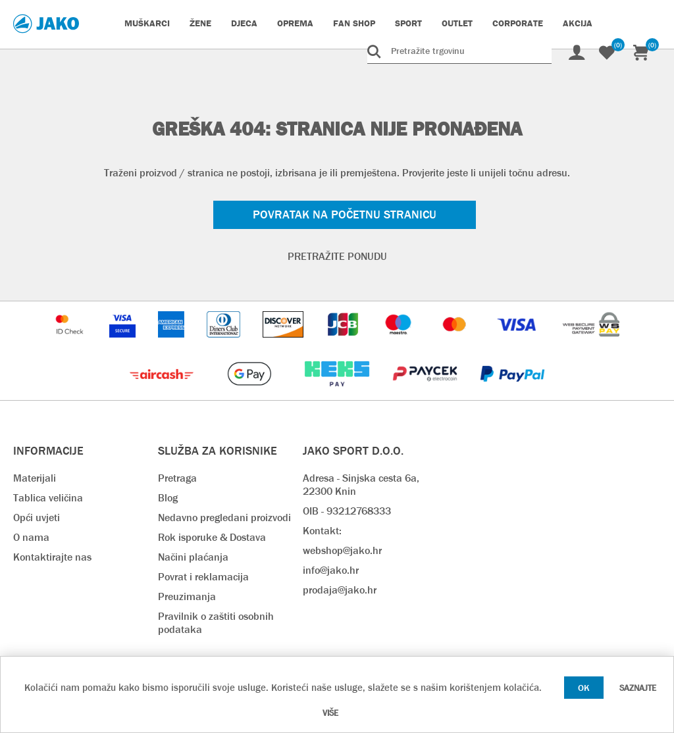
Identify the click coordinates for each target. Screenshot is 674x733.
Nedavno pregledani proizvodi (224, 517)
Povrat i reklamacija (203, 577)
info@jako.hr (331, 570)
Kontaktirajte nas (52, 557)
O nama (31, 537)
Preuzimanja (187, 596)
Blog (168, 498)
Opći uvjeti (36, 517)
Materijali (34, 478)
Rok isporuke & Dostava (212, 537)
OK (584, 688)
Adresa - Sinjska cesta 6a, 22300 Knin (361, 484)
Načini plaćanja (193, 557)
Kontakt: (322, 531)
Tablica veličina (48, 498)
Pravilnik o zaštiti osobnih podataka (216, 622)
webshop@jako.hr (342, 550)
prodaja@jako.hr (339, 590)
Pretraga (177, 478)
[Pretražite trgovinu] (459, 51)
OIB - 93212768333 (347, 511)
